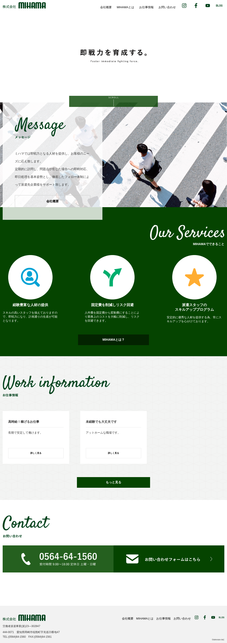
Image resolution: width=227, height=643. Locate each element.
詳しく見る (35, 453)
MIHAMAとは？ (113, 339)
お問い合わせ (167, 7)
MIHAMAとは (125, 7)
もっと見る (113, 482)
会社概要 (106, 7)
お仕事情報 (146, 7)
